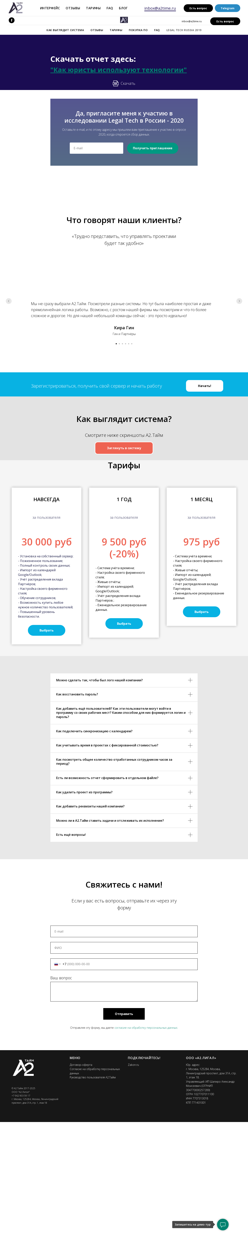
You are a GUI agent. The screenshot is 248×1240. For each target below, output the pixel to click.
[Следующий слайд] (239, 301)
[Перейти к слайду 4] (125, 343)
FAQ (110, 8)
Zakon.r (132, 1183)
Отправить (124, 1132)
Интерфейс (50, 8)
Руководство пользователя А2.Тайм (93, 1195)
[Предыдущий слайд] (9, 301)
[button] (47, 748)
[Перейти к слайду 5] (128, 343)
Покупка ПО (138, 30)
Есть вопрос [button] (198, 8)
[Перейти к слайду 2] (119, 343)
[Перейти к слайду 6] (131, 343)
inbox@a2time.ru (160, 8)
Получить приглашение (152, 148)
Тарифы (93, 8)
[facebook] (12, 20)
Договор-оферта (81, 1183)
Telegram (227, 8)
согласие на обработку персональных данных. (146, 1145)
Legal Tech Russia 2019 (184, 30)
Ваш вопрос (61, 1095)
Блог (123, 8)
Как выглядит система (65, 30)
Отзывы (73, 8)
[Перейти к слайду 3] (122, 343)
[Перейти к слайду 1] (116, 343)
